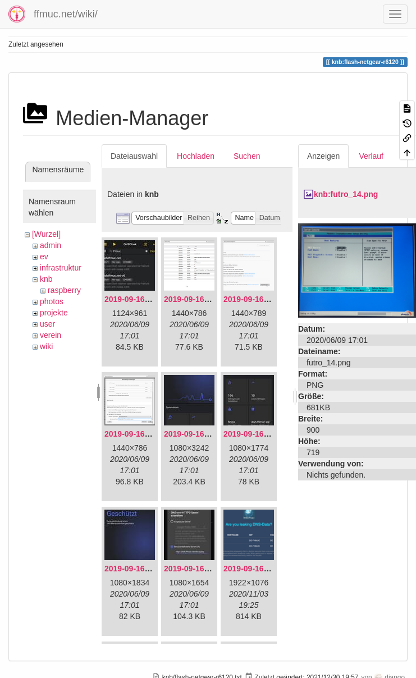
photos (51, 301)
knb (46, 278)
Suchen (247, 156)
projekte (54, 312)
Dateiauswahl (134, 156)
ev (44, 256)
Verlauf (371, 156)
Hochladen (195, 156)
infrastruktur (60, 267)
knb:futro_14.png (346, 194)
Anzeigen (323, 156)
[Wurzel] (46, 234)
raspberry (64, 290)
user (47, 323)
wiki (46, 346)
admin (50, 245)
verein (50, 335)
